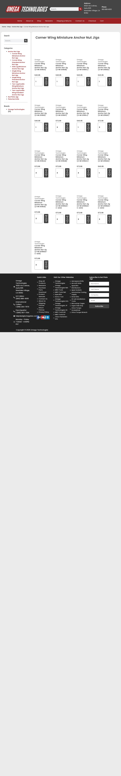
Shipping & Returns (64, 21)
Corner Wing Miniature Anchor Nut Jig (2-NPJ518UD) (104, 158)
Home (19, 21)
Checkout (92, 21)
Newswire (49, 21)
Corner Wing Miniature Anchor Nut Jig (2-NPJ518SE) (41, 112)
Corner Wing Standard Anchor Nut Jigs (18, 62)
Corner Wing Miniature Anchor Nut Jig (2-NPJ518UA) (41, 158)
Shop (39, 21)
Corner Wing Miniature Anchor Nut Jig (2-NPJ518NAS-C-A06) (41, 249)
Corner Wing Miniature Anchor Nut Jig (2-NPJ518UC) (83, 158)
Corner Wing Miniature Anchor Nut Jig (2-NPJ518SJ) (83, 112)
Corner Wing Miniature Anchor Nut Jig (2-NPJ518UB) (62, 158)
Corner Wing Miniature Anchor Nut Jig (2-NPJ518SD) (104, 66)
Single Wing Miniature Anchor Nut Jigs (18, 73)
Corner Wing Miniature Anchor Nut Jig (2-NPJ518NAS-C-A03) (83, 204)
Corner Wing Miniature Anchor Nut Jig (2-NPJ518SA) (41, 66)
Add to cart (46, 81)
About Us (29, 21)
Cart (102, 21)
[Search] (80, 9)
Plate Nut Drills (13, 99)
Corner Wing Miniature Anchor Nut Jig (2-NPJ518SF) (62, 112)
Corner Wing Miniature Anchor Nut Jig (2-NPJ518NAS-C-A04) (104, 204)
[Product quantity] (39, 81)
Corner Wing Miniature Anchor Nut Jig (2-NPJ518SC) (83, 66)
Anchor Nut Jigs (17, 27)
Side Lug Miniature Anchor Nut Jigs (19, 68)
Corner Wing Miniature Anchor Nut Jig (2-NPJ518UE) (41, 203)
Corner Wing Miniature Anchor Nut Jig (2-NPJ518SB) (62, 66)
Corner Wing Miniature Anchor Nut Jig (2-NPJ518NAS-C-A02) (62, 204)
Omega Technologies (16, 109)
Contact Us (79, 21)
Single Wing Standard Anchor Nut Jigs (18, 79)
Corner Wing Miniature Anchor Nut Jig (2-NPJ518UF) (104, 112)
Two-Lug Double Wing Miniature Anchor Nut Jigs (18, 86)
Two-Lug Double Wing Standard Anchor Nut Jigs (18, 92)
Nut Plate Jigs (13, 97)
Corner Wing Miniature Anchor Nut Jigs (18, 56)
